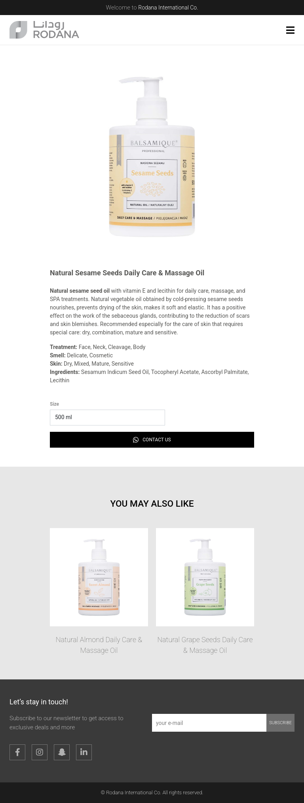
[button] (290, 30)
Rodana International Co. (168, 7)
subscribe (280, 722)
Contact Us (152, 440)
